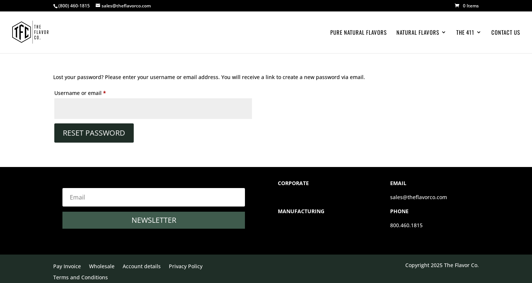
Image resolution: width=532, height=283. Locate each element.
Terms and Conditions (80, 278)
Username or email (91, 92)
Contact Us (505, 33)
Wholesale (102, 267)
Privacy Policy (185, 267)
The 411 (465, 33)
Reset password (94, 133)
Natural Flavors (417, 33)
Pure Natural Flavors (358, 33)
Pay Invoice (67, 267)
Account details (142, 267)
